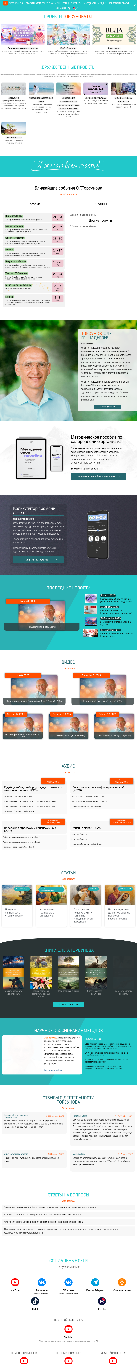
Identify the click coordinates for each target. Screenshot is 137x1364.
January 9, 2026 (53, 823)
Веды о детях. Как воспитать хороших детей (41, 965)
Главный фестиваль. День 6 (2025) (114, 736)
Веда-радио (114, 48)
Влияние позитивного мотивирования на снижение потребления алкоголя (42, 1187)
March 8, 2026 (28, 601)
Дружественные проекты (68, 4)
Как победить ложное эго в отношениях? (47, 912)
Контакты (60, 8)
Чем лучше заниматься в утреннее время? (14, 912)
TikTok (35, 1282)
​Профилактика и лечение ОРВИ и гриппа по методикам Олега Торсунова (84, 915)
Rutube (102, 1282)
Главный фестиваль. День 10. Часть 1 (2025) (22, 736)
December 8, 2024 (91, 675)
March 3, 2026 (121, 782)
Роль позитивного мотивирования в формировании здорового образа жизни (43, 1194)
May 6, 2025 (23, 675)
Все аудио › (68, 772)
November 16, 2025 (122, 823)
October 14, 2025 (16, 714)
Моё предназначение (68, 962)
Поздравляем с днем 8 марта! (42, 627)
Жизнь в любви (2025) (87, 828)
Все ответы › (68, 1173)
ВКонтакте (41, 1263)
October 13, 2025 (62, 714)
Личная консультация (95, 98)
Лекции (102, 4)
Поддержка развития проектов (23, 48)
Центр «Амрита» (14, 138)
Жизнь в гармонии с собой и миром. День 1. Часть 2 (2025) (34, 701)
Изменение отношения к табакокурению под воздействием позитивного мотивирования (49, 1180)
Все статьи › (68, 879)
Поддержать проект (118, 3)
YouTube (15, 1263)
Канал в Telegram (95, 1263)
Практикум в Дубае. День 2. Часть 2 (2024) (102, 701)
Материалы (90, 4)
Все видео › (69, 668)
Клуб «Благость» (68, 48)
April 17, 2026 (53, 782)
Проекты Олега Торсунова (39, 4)
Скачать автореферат (53, 1042)
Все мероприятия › (68, 194)
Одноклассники (122, 1263)
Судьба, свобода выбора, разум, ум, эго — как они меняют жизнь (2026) (33, 789)
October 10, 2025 (107, 714)
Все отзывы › (68, 1080)
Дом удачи (13, 98)
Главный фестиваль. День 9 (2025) (68, 736)
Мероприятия (16, 3)
